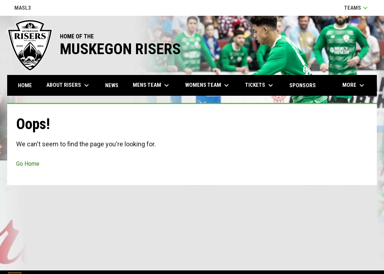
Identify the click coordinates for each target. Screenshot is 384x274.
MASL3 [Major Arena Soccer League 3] (22, 8)
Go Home (27, 163)
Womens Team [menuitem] (208, 85)
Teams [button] (357, 8)
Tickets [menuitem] (260, 85)
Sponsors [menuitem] (302, 85)
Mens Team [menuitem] (152, 85)
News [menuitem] (111, 85)
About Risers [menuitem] (68, 85)
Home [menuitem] (25, 85)
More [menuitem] (354, 85)
